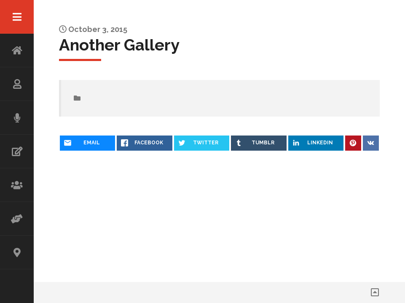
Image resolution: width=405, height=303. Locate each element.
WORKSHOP (17, 185)
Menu (17, 17)
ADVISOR (17, 219)
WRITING (17, 151)
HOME (17, 50)
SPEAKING (17, 118)
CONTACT (17, 252)
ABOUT (17, 84)
